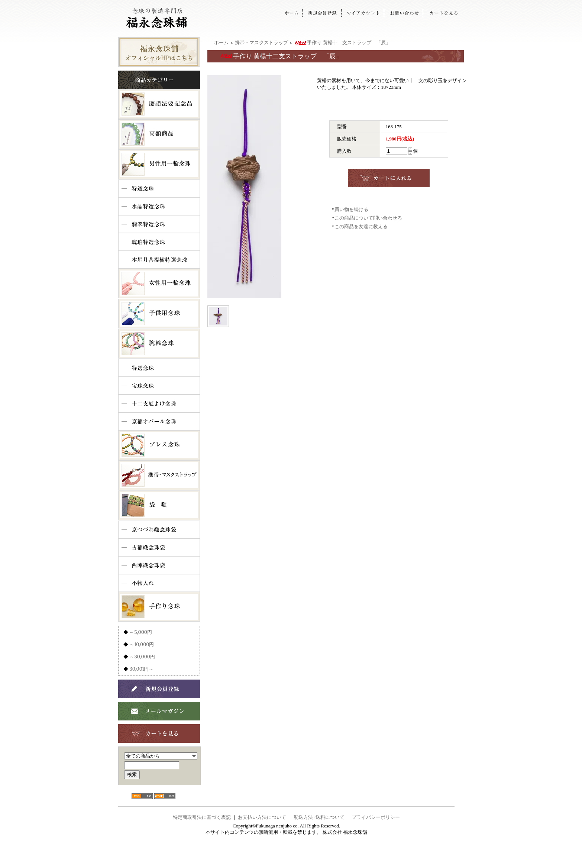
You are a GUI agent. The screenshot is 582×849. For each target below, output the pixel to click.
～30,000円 (142, 657)
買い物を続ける (351, 209)
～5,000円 (140, 632)
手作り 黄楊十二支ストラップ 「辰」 (342, 42)
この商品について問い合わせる (368, 218)
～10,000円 (141, 644)
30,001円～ (141, 669)
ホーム (221, 42)
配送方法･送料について (319, 817)
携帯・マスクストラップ (261, 42)
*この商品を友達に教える (360, 226)
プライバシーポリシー (376, 817)
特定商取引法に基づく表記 (202, 817)
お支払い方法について (262, 817)
